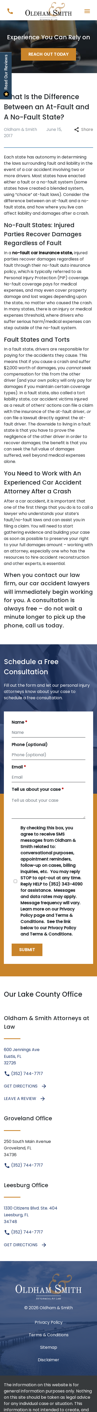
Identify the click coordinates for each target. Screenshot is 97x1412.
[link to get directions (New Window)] (48, 1056)
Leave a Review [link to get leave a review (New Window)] (25, 1099)
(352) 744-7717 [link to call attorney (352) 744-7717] (23, 1074)
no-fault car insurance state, (42, 253)
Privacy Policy (49, 1322)
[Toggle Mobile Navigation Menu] (87, 11)
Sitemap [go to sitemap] (48, 1347)
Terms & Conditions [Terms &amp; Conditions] (49, 1335)
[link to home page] (48, 11)
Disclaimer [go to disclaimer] (48, 1360)
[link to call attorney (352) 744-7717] (10, 11)
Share (83, 129)
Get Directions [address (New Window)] (25, 1086)
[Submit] (27, 950)
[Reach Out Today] (48, 54)
